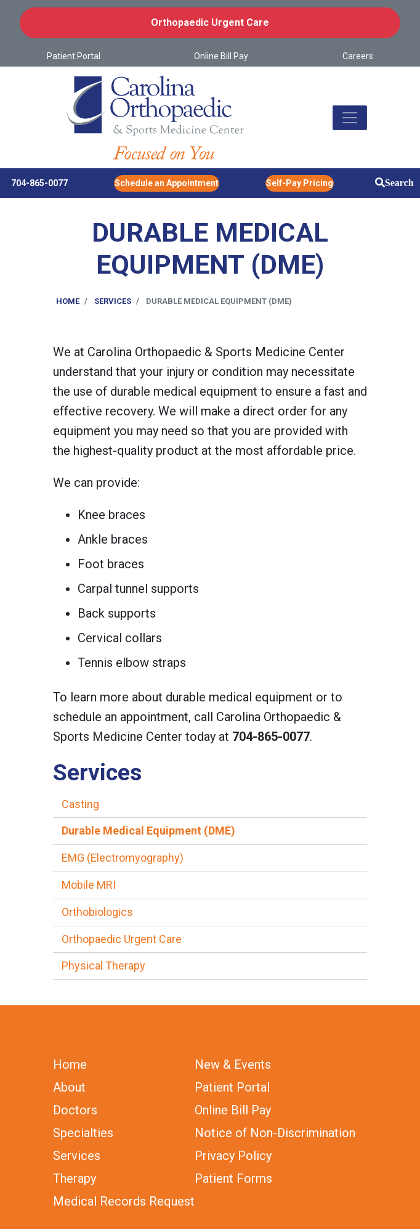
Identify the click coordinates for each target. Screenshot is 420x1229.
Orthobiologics (97, 911)
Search (399, 182)
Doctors (75, 1110)
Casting (80, 804)
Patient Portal (73, 56)
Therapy (74, 1178)
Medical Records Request (124, 1201)
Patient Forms (233, 1178)
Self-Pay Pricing (299, 183)
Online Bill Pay (221, 56)
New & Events (233, 1064)
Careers (357, 56)
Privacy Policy (233, 1155)
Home (67, 301)
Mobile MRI (89, 884)
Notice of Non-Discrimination (275, 1132)
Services (112, 301)
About (69, 1087)
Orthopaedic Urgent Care (210, 22)
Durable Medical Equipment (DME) (148, 830)
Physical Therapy (103, 965)
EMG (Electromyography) (123, 857)
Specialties (83, 1132)
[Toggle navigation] (350, 117)
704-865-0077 (39, 183)
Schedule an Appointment (167, 183)
